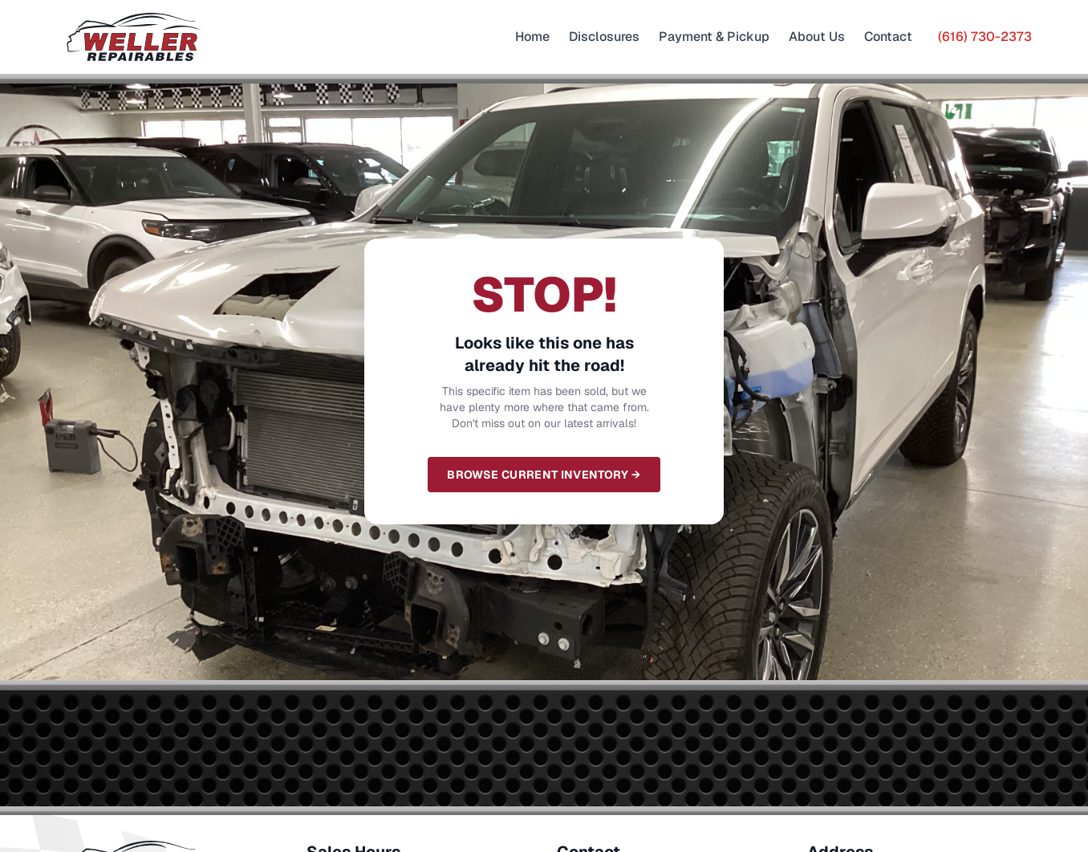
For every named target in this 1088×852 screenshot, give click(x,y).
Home (532, 36)
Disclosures (604, 36)
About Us (817, 36)
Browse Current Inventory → (543, 474)
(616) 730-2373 (985, 36)
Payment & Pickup (714, 36)
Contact (888, 36)
